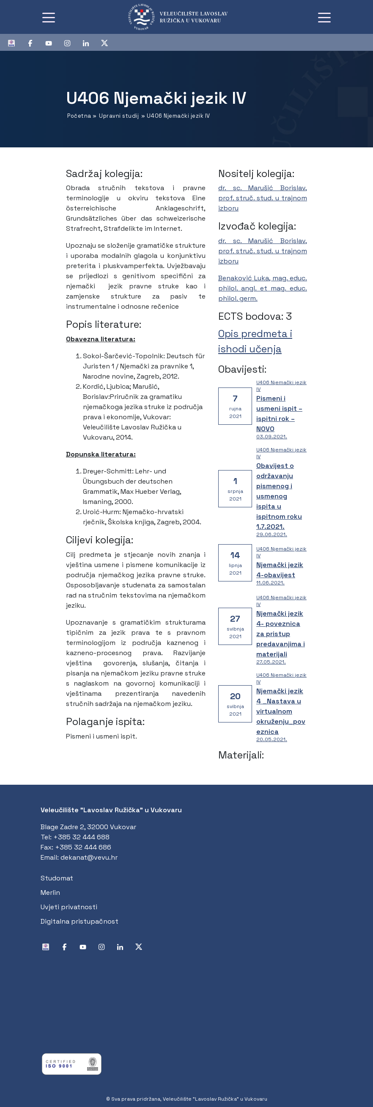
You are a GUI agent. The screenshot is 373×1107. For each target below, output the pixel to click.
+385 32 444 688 (81, 837)
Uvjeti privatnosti (69, 906)
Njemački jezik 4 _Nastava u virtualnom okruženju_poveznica (280, 711)
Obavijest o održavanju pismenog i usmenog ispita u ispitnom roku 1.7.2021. (279, 496)
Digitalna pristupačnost (79, 921)
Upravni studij (119, 115)
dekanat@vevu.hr (89, 857)
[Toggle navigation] (49, 17)
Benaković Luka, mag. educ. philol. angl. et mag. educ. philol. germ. (262, 288)
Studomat (57, 878)
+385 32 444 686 (83, 847)
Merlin (50, 892)
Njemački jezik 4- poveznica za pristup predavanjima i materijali (280, 634)
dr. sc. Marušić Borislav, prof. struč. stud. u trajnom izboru (262, 198)
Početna (79, 115)
